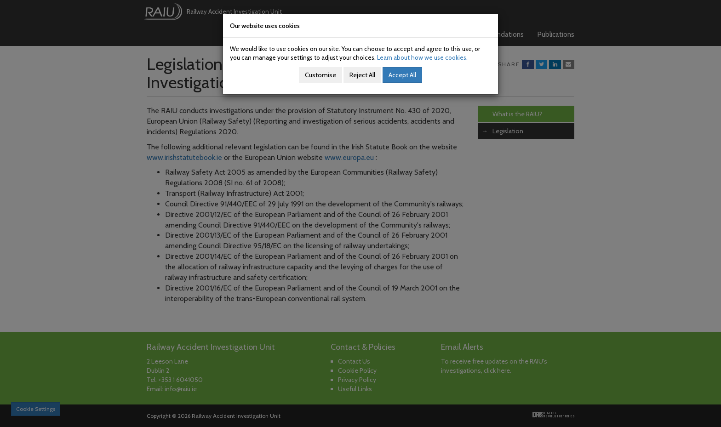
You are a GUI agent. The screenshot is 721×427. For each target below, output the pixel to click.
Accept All (402, 75)
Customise (320, 75)
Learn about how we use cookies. (422, 57)
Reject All (362, 75)
